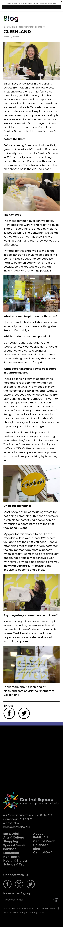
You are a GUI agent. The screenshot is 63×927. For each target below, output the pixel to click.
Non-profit (11, 856)
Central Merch (44, 841)
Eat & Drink (11, 833)
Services (9, 849)
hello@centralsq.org (16, 827)
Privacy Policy (37, 913)
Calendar (40, 845)
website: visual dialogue (15, 913)
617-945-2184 (11, 823)
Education (11, 853)
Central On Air (44, 852)
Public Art (40, 837)
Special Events (14, 845)
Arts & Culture (13, 837)
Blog (36, 848)
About (38, 833)
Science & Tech (14, 864)
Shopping (10, 841)
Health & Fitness (15, 860)
